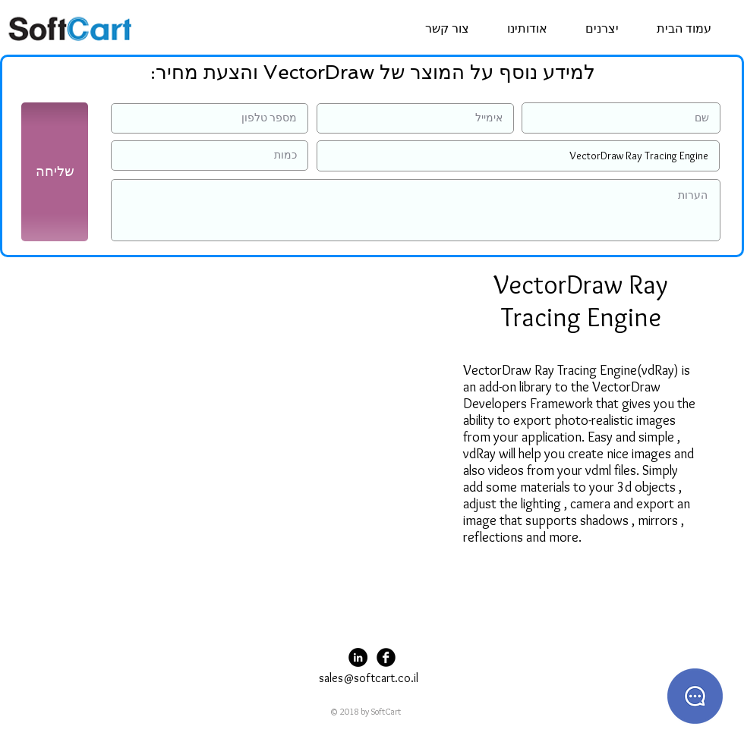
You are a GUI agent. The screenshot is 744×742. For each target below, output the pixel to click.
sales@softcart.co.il (368, 678)
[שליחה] (54, 171)
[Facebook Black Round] (386, 657)
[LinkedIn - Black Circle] (357, 657)
